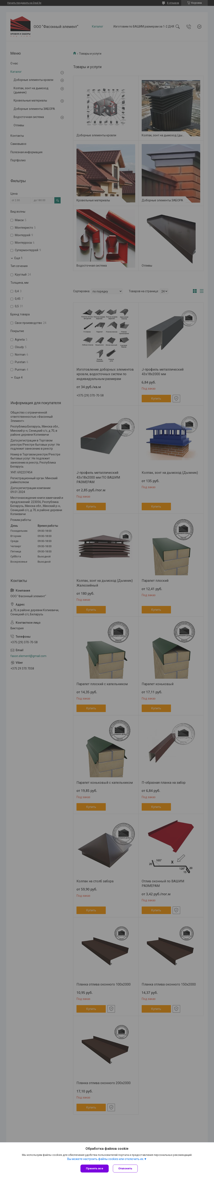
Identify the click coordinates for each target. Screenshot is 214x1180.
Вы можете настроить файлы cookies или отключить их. (105, 1159)
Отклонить (125, 1168)
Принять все (94, 1168)
